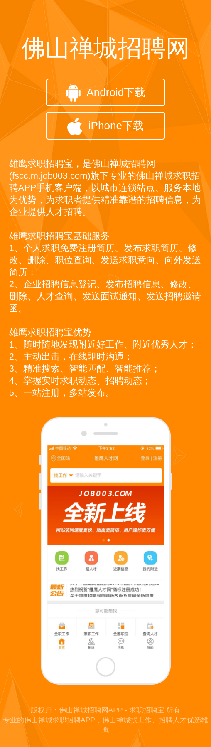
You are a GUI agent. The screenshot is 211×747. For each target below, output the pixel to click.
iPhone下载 (105, 126)
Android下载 (106, 93)
